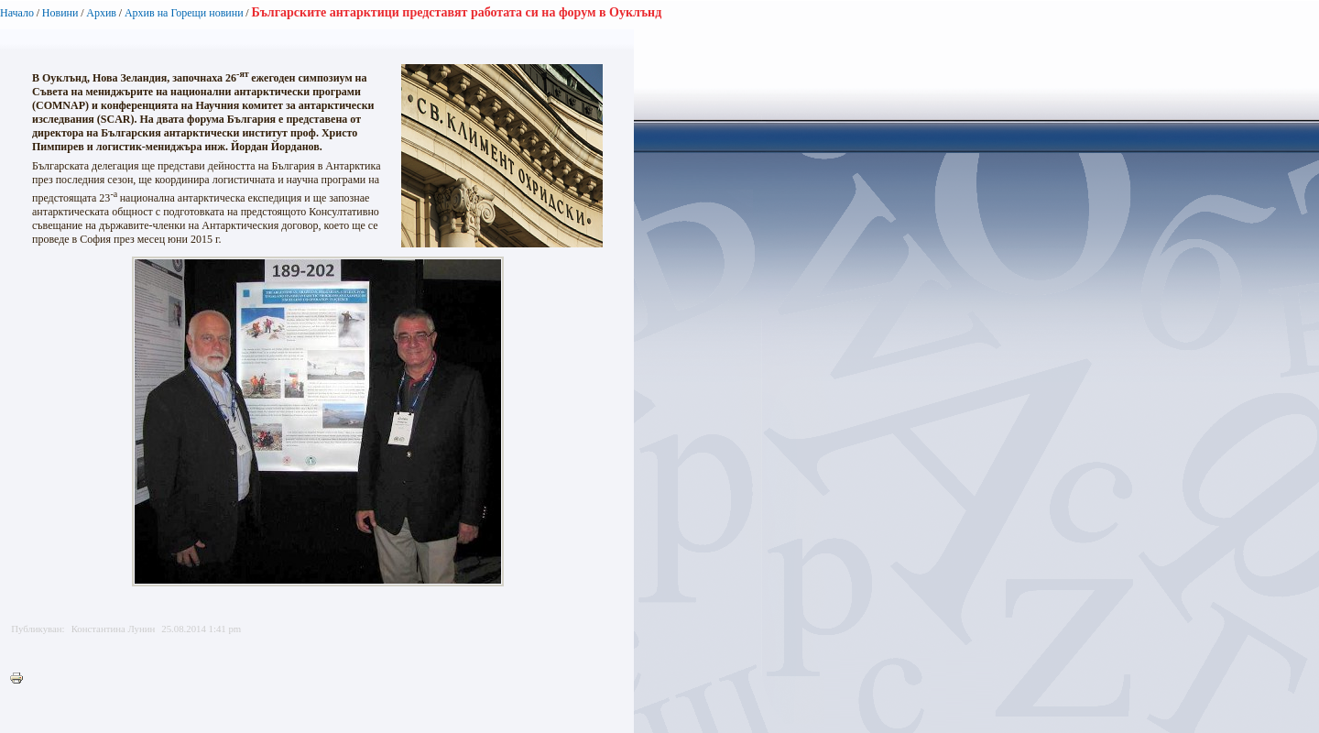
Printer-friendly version (21, 679)
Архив (101, 12)
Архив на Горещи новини (184, 12)
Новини (60, 12)
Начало (17, 12)
